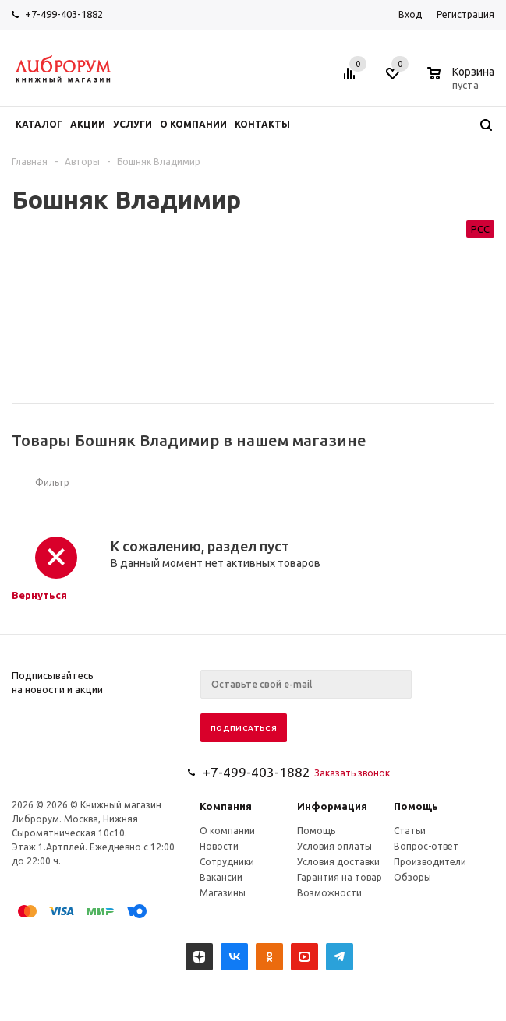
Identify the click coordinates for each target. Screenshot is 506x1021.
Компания (226, 806)
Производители (430, 862)
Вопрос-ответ (426, 846)
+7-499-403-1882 (64, 14)
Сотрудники (227, 862)
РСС (480, 229)
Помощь (416, 806)
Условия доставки (338, 862)
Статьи (410, 831)
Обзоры (412, 877)
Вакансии (221, 877)
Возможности (329, 893)
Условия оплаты (334, 846)
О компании (227, 831)
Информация (332, 806)
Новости (219, 846)
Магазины (223, 893)
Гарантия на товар (339, 877)
